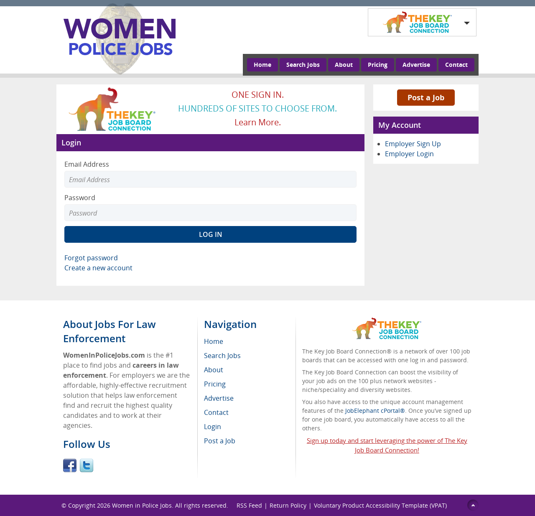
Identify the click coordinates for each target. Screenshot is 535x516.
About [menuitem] (213, 369)
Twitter (86, 465)
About (344, 65)
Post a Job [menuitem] (219, 440)
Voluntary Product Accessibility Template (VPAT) (380, 505)
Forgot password (91, 257)
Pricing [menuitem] (215, 384)
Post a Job (426, 97)
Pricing (377, 65)
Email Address (86, 164)
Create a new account (98, 267)
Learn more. (257, 122)
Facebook (69, 465)
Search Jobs (303, 65)
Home (262, 65)
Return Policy (288, 505)
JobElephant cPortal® (375, 410)
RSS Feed (249, 505)
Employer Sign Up (413, 143)
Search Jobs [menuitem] (222, 355)
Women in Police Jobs (142, 505)
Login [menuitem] (212, 426)
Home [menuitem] (213, 341)
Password (79, 197)
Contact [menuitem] (216, 412)
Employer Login (409, 153)
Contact (456, 65)
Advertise (416, 65)
